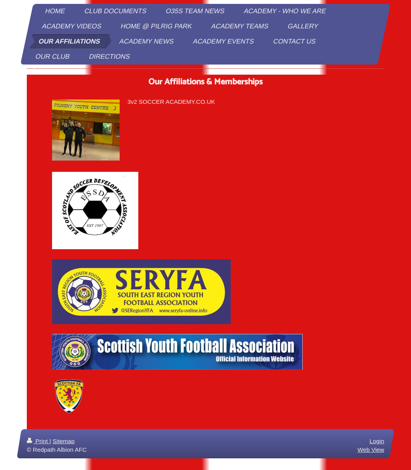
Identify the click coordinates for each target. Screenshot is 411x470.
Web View (370, 449)
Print (38, 441)
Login (376, 441)
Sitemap (63, 441)
